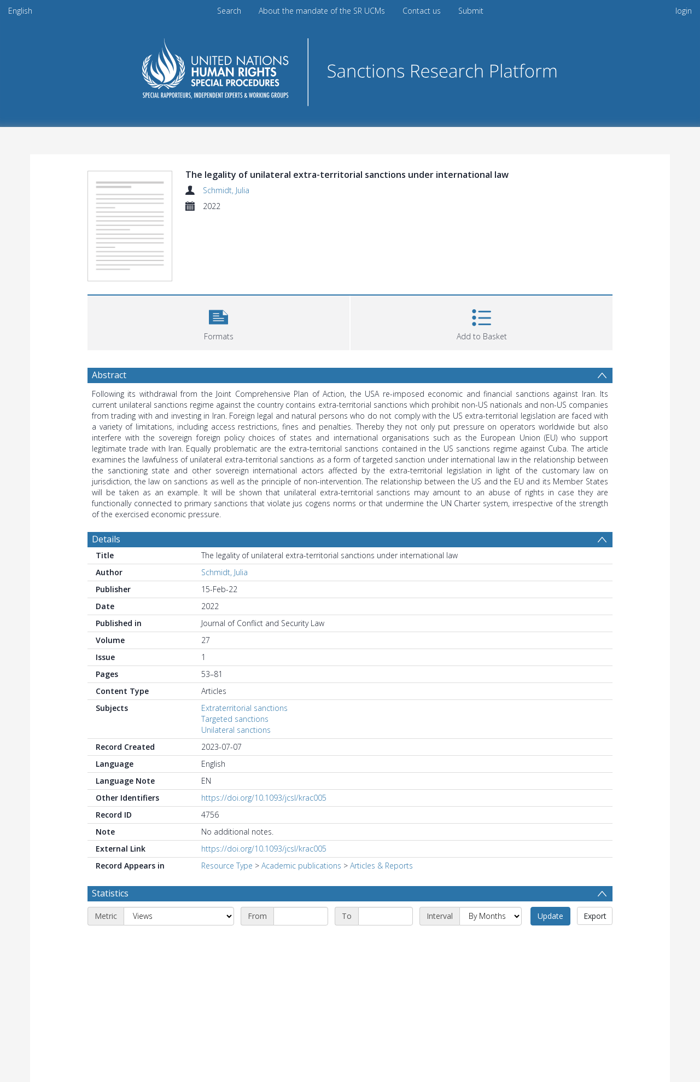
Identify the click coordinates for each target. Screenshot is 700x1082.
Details (106, 539)
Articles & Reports (381, 865)
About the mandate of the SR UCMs (322, 10)
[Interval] (490, 916)
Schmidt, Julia (226, 190)
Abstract (109, 375)
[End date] (385, 916)
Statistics (110, 893)
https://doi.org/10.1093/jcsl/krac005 (263, 797)
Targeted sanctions (235, 719)
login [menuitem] (683, 10)
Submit (470, 10)
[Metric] (179, 916)
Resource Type (227, 865)
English (20, 10)
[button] (218, 322)
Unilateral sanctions (236, 730)
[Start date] (300, 916)
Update (550, 916)
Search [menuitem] (229, 10)
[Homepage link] (350, 69)
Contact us (421, 10)
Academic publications (301, 865)
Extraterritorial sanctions (244, 708)
